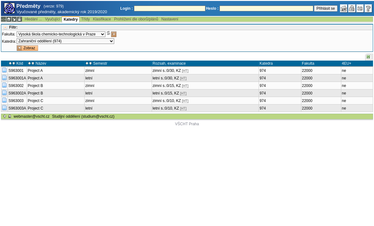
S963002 (16, 85)
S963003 (16, 101)
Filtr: (13, 27)
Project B (35, 85)
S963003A (17, 108)
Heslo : (212, 8)
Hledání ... (33, 19)
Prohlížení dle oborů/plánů (136, 19)
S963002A (17, 93)
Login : (126, 8)
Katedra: (9, 41)
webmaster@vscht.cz (31, 116)
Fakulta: (8, 34)
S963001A (17, 78)
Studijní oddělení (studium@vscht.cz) (83, 116)
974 (263, 70)
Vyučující (52, 19)
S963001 (16, 70)
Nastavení (169, 19)
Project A (35, 70)
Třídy (85, 19)
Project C (35, 101)
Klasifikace (102, 19)
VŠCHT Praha (187, 124)
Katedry (71, 19)
